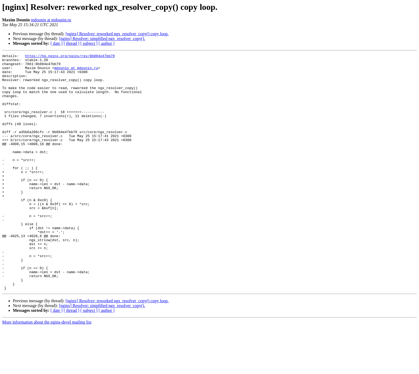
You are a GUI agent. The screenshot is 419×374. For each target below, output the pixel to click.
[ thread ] (71, 43)
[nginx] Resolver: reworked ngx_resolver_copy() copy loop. (117, 33)
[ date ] (57, 43)
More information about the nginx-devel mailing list (46, 369)
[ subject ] (89, 43)
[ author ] (107, 43)
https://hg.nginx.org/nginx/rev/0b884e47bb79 (70, 56)
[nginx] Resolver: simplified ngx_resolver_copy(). (102, 38)
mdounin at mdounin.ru (51, 20)
